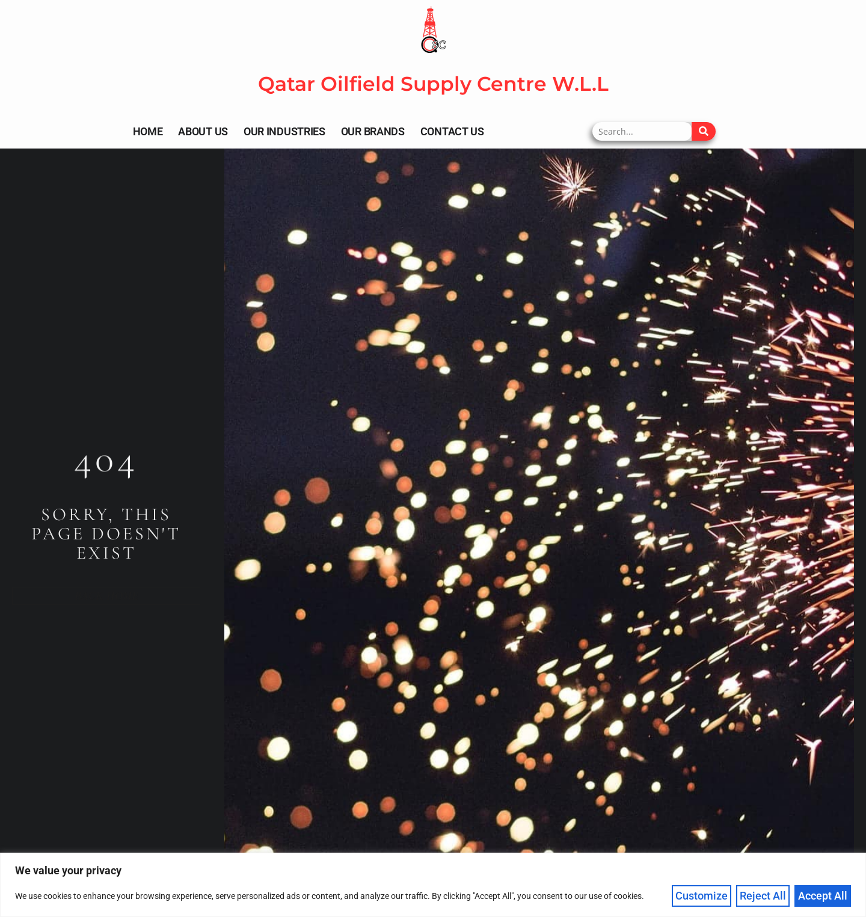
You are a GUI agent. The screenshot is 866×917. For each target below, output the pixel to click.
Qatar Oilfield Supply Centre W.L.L (433, 84)
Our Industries (284, 131)
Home (148, 131)
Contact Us (452, 131)
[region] (433, 885)
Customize (701, 895)
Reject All (763, 895)
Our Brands (373, 131)
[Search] (704, 131)
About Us (203, 131)
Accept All (822, 895)
